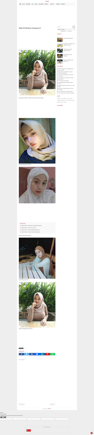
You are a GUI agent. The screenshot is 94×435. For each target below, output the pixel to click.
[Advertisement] (47, 15)
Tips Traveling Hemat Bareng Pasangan (66, 93)
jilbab (65, 98)
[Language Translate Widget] (66, 29)
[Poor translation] (4, 417)
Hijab (25, 348)
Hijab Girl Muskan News (68, 38)
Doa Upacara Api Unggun (64, 80)
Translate (69, 31)
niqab (67, 98)
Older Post (52, 404)
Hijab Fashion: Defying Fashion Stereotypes (30, 232)
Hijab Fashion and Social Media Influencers (30, 229)
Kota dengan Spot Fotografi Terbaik (66, 91)
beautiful (59, 98)
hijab (70, 100)
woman (70, 98)
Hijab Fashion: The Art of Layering (28, 227)
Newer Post (21, 404)
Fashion (63, 100)
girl (62, 98)
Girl (68, 100)
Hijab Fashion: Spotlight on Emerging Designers (31, 225)
